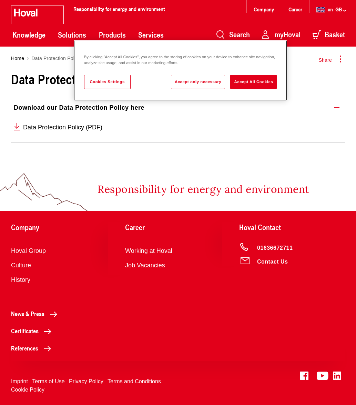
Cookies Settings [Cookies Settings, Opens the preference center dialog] (107, 82)
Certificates (33, 330)
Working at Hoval (148, 250)
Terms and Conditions (134, 381)
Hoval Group (28, 250)
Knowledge (28, 35)
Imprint (19, 381)
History (20, 279)
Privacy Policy (86, 381)
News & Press (36, 313)
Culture (21, 265)
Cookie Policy (27, 390)
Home (17, 58)
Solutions (72, 35)
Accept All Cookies (253, 82)
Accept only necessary (198, 82)
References (33, 348)
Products (112, 35)
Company (264, 9)
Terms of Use (48, 381)
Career (296, 9)
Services (151, 35)
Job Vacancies (145, 265)
